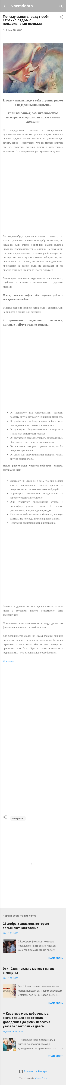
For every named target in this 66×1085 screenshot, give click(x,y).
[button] (61, 17)
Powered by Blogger (33, 1071)
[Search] (61, 7)
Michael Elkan (41, 1078)
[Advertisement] (33, 196)
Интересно (17, 818)
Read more (55, 957)
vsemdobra (22, 5)
